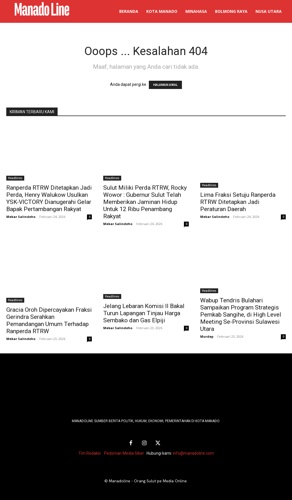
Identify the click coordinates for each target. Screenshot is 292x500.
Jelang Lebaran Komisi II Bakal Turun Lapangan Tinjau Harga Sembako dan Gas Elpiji (143, 313)
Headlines (15, 178)
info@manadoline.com (193, 452)
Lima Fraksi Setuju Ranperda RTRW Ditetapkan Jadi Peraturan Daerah (237, 201)
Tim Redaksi (89, 452)
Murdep (206, 336)
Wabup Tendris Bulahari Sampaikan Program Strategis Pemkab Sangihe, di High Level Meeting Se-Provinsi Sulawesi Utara (240, 314)
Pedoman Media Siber (124, 452)
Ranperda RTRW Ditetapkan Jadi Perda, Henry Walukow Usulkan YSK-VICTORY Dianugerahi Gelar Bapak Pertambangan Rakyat (49, 198)
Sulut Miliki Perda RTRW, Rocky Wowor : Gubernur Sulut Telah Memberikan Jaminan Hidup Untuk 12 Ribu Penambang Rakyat (145, 202)
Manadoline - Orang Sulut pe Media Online (148, 480)
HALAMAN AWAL (165, 85)
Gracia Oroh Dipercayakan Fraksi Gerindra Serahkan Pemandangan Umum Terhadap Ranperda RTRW (49, 320)
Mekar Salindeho (20, 216)
